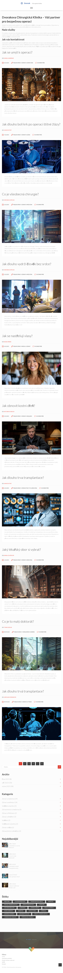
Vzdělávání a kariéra (28, 634)
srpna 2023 (7, 789)
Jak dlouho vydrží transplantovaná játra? (14, 870)
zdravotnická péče (28, 907)
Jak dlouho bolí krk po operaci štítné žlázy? (27, 125)
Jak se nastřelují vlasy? (17, 338)
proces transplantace (10, 907)
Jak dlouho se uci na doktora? (14, 849)
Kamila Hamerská (9, 58)
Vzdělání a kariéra (9, 808)
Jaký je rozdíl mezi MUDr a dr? (14, 889)
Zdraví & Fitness (27, 704)
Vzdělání (6, 823)
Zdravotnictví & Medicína (29, 490)
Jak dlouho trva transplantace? (23, 480)
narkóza (50, 904)
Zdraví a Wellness (9, 815)
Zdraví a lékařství (9, 819)
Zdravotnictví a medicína (11, 812)
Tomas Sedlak (8, 629)
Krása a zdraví (26, 348)
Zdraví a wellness (27, 418)
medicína (7, 904)
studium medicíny (20, 904)
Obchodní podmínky (7, 961)
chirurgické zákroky (10, 919)
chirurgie (22, 910)
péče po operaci (49, 910)
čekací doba (32, 913)
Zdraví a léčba (26, 137)
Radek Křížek (7, 344)
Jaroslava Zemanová (10, 699)
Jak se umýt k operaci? (17, 52)
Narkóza (20, 913)
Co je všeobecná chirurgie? (20, 196)
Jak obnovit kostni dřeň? (19, 408)
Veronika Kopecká (9, 202)
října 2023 (7, 781)
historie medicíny (9, 910)
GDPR (3, 964)
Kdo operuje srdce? (14, 879)
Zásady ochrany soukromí (8, 963)
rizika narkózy (8, 913)
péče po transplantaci (40, 916)
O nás (3, 959)
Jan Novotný (7, 132)
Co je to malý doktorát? (18, 624)
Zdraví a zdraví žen (27, 62)
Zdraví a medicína (27, 207)
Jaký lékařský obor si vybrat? (21, 552)
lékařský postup (24, 916)
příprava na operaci (27, 919)
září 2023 (7, 785)
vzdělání (41, 907)
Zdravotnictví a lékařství (11, 833)
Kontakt (4, 966)
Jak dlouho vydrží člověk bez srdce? (26, 266)
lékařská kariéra (9, 916)
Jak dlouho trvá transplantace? (23, 693)
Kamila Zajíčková (9, 558)
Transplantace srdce (37, 904)
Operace (43, 913)
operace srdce (35, 910)
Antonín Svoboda (9, 414)
